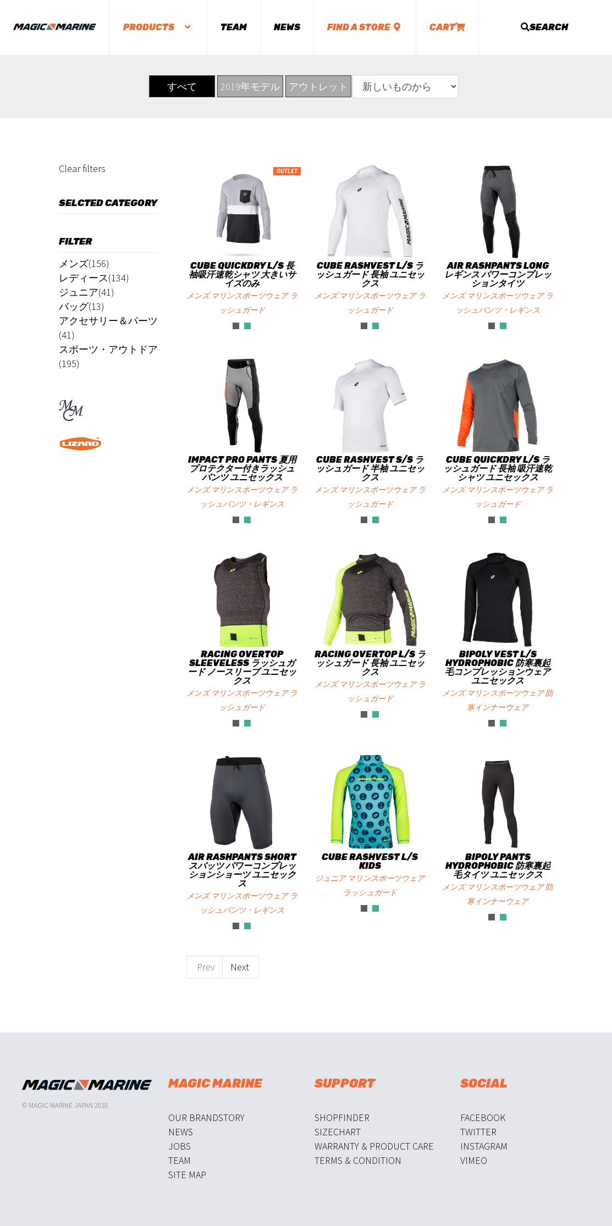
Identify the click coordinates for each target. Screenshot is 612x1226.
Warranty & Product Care (374, 1146)
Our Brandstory (206, 1117)
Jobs (179, 1146)
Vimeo (473, 1160)
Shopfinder (342, 1117)
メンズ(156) (84, 263)
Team (233, 27)
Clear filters (82, 168)
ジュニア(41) (86, 292)
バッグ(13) (81, 306)
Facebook (482, 1117)
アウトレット (318, 86)
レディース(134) (94, 277)
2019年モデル (250, 86)
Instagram (484, 1146)
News (287, 27)
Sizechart (338, 1131)
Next (240, 967)
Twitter (478, 1131)
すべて (182, 86)
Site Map (187, 1174)
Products (158, 27)
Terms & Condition (358, 1160)
